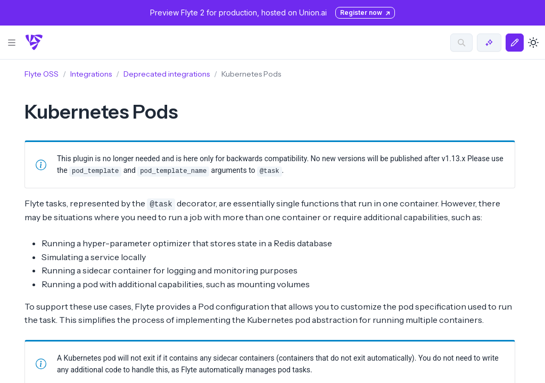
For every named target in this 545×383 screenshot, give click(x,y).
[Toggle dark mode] (533, 42)
